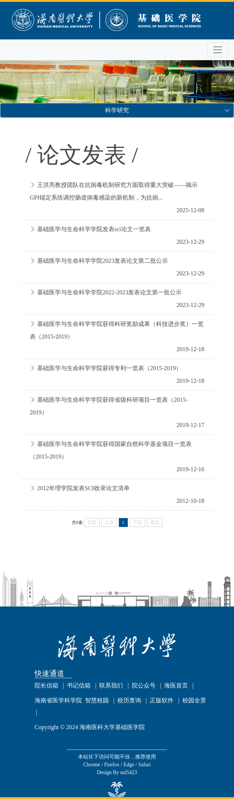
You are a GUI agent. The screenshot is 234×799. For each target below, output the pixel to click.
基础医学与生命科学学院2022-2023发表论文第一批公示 (109, 292)
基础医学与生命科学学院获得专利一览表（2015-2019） (109, 368)
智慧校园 (97, 700)
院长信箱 (46, 685)
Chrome (92, 764)
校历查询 (129, 700)
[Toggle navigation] (217, 49)
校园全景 (194, 700)
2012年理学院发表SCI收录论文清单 (83, 488)
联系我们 (111, 685)
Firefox (112, 764)
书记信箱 (79, 685)
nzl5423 (128, 772)
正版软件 (161, 700)
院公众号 (144, 685)
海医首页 (176, 685)
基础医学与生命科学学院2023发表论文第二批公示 (102, 261)
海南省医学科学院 (58, 700)
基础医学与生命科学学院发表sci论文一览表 (94, 229)
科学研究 (117, 110)
